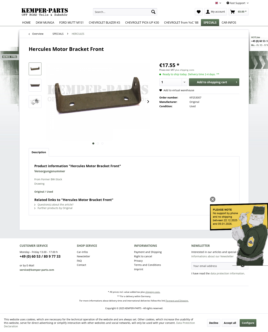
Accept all (230, 323)
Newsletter (83, 256)
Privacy (138, 260)
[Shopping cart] (239, 11)
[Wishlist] (199, 11)
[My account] (215, 11)
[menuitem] (125, 11)
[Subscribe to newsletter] (242, 265)
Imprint (138, 269)
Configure (248, 323)
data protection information (227, 273)
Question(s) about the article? (53, 204)
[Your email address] (214, 265)
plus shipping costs (184, 69)
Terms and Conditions (147, 265)
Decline (213, 323)
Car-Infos (82, 252)
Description (39, 152)
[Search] (153, 11)
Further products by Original (53, 208)
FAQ (79, 260)
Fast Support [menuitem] (236, 3)
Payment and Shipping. (177, 300)
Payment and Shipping (148, 252)
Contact (81, 265)
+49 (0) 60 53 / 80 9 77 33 (40, 256)
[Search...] (125, 11)
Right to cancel (143, 256)
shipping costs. (152, 291)
